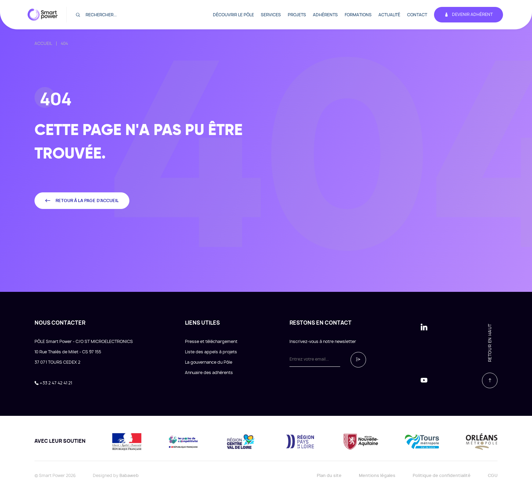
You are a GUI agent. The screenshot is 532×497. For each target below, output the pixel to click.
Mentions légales (377, 476)
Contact (417, 15)
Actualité (389, 15)
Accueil (43, 43)
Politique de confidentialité (442, 476)
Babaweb (129, 476)
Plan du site (329, 476)
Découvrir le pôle (233, 15)
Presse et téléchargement (211, 342)
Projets (297, 15)
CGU (492, 476)
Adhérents (325, 15)
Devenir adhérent (468, 14)
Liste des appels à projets (211, 352)
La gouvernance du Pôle (208, 362)
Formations (358, 15)
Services (271, 15)
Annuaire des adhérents (209, 373)
